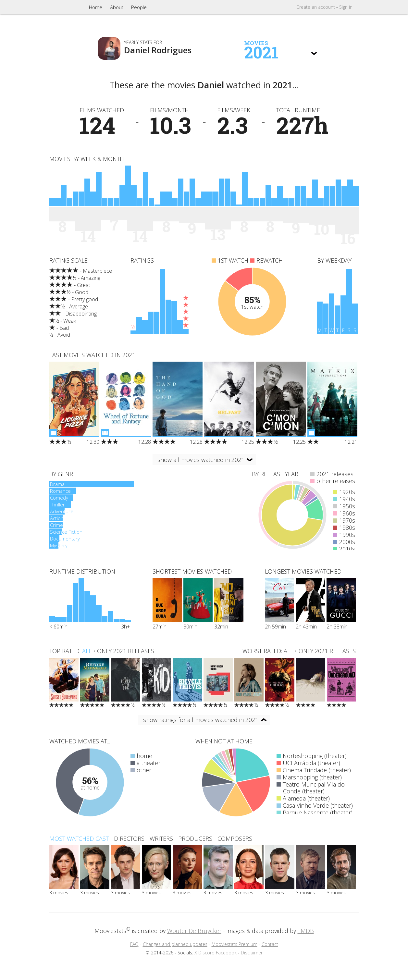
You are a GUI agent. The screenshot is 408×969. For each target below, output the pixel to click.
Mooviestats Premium (234, 944)
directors (129, 838)
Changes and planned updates (175, 944)
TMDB (306, 931)
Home (95, 7)
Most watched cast (79, 838)
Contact (270, 944)
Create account (315, 7)
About (116, 7)
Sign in (345, 7)
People (139, 7)
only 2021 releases (125, 651)
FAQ (134, 944)
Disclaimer (252, 953)
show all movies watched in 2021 (200, 460)
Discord (206, 953)
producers (195, 838)
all (87, 651)
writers (161, 838)
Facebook (226, 953)
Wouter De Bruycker (194, 931)
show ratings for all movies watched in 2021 (200, 720)
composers (234, 838)
